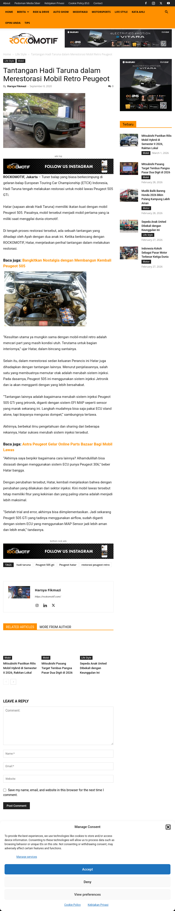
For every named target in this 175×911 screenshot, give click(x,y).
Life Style (121, 11)
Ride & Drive (41, 11)
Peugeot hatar (67, 564)
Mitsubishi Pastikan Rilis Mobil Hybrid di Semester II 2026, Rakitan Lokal (20, 668)
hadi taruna (24, 564)
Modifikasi (80, 11)
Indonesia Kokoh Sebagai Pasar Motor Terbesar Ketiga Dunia (155, 252)
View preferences (87, 894)
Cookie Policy (72, 904)
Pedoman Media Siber (27, 3)
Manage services (26, 856)
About (6, 3)
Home (9, 11)
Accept (87, 869)
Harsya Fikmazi (16, 86)
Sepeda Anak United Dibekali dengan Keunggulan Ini (93, 668)
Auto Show (61, 11)
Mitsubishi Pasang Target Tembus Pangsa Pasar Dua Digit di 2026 (56, 668)
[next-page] (13, 682)
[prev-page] (6, 682)
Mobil (21, 60)
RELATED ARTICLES (20, 627)
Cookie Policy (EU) (79, 3)
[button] (168, 827)
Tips (27, 22)
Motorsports (101, 11)
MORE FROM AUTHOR (55, 627)
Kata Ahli (138, 11)
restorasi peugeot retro (96, 564)
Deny (87, 882)
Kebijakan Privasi (98, 904)
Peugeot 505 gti (45, 564)
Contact (98, 3)
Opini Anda (13, 22)
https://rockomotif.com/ (48, 596)
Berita (23, 11)
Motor (146, 208)
